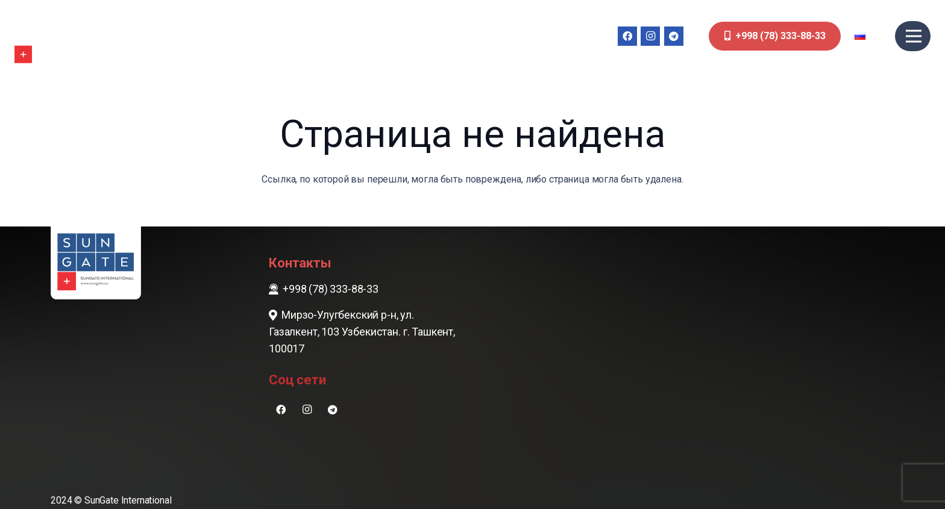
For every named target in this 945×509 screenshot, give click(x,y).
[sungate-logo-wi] (50, 36)
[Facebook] (627, 36)
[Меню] (913, 36)
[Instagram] (650, 36)
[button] (868, 36)
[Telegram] (673, 36)
